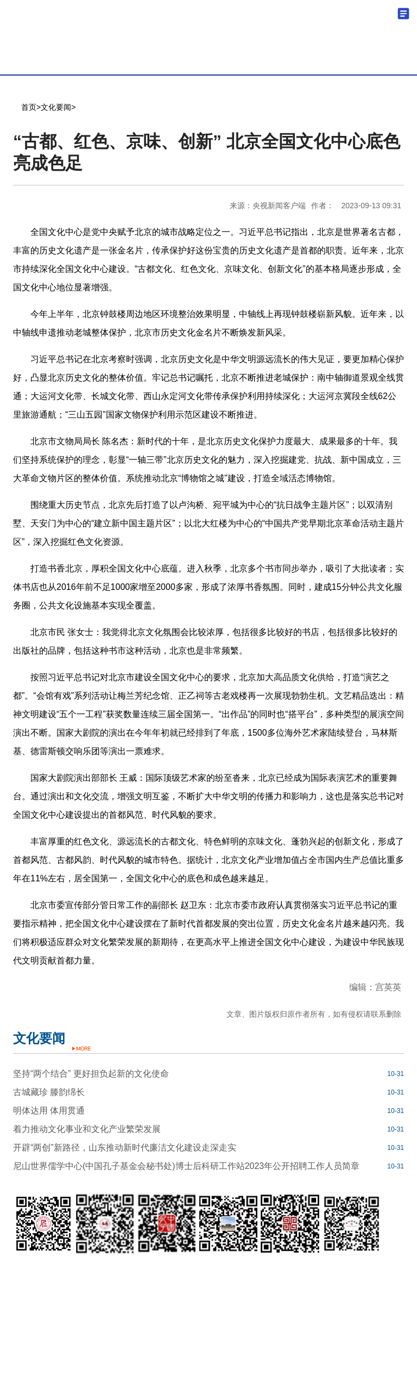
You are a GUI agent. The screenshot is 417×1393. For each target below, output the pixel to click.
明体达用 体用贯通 (49, 1110)
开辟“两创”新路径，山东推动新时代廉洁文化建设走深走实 (124, 1147)
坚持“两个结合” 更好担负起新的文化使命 (91, 1073)
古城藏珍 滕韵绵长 (49, 1092)
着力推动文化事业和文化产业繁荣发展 (87, 1129)
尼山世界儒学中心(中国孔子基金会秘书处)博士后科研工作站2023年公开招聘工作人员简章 (186, 1166)
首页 (28, 107)
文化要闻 (56, 107)
